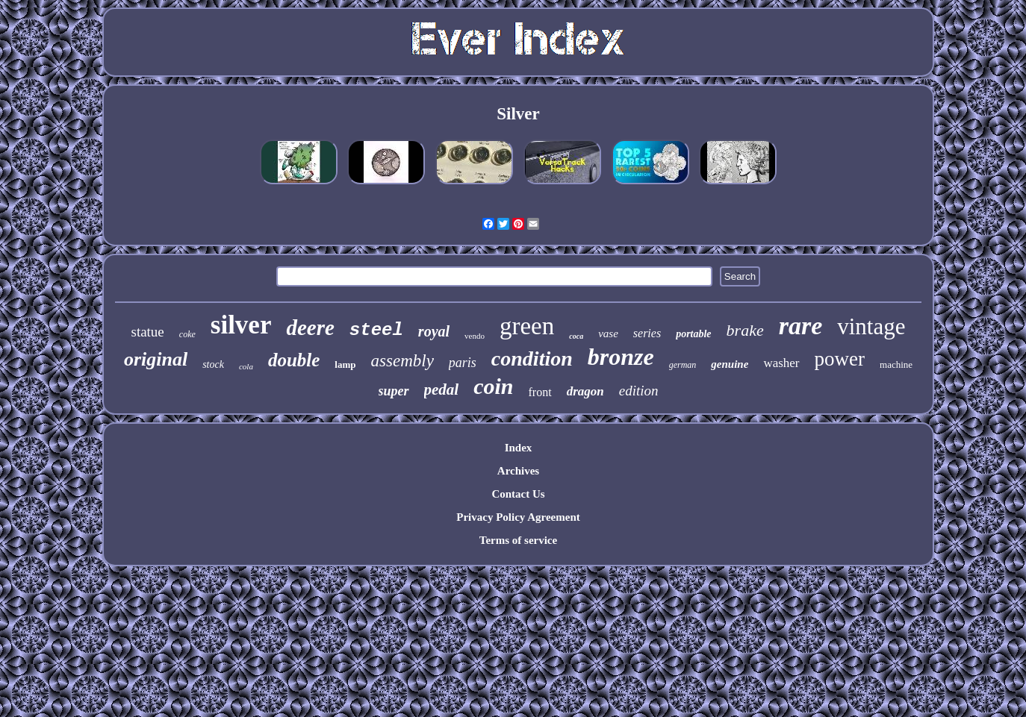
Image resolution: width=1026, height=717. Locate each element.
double (294, 360)
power (840, 359)
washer (781, 363)
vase (608, 333)
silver (241, 324)
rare (801, 325)
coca (576, 336)
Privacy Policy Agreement (518, 517)
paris (462, 362)
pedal (441, 389)
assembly (402, 360)
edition (639, 390)
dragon (585, 391)
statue (147, 331)
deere (310, 327)
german (683, 365)
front (540, 392)
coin (493, 386)
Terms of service (518, 540)
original (155, 359)
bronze (621, 356)
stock (213, 364)
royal (434, 331)
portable (693, 333)
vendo (474, 335)
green (527, 326)
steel (376, 330)
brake (745, 330)
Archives (518, 471)
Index (518, 448)
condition (532, 358)
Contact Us (517, 494)
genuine (729, 364)
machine (896, 364)
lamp (345, 364)
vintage (871, 326)
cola (246, 366)
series (647, 333)
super (394, 390)
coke (187, 334)
